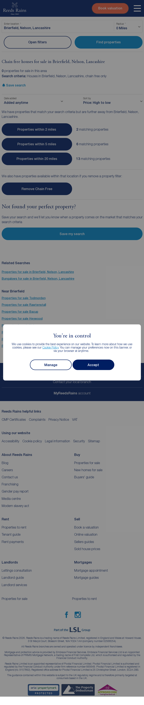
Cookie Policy (50, 347)
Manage (50, 365)
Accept (93, 365)
